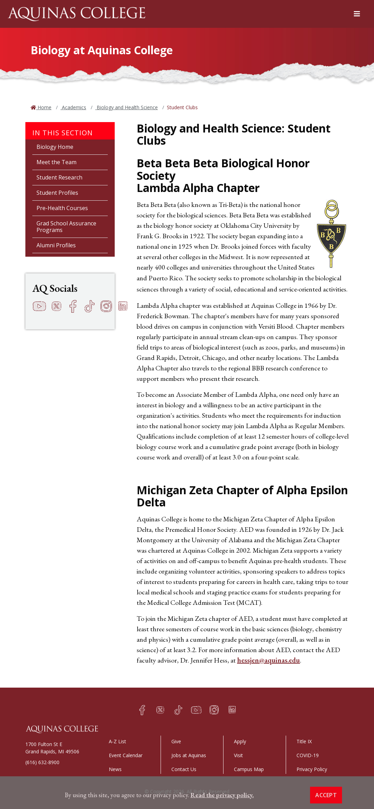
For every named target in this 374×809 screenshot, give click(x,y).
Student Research (59, 177)
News (115, 769)
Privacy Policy (311, 769)
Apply (240, 741)
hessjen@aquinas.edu (268, 660)
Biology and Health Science (126, 107)
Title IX (304, 741)
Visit (238, 755)
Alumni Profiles (56, 245)
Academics (73, 107)
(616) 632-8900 (42, 762)
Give (176, 741)
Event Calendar (126, 755)
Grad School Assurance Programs (66, 226)
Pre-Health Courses (62, 208)
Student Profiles (57, 193)
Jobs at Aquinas (188, 755)
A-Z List (117, 741)
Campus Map (249, 769)
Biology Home (54, 147)
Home (43, 107)
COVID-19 (307, 755)
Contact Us (183, 769)
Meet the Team (56, 162)
